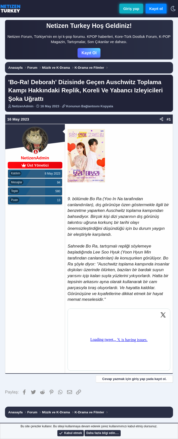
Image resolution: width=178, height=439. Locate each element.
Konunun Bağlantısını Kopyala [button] (89, 106)
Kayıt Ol (89, 53)
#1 (169, 119)
